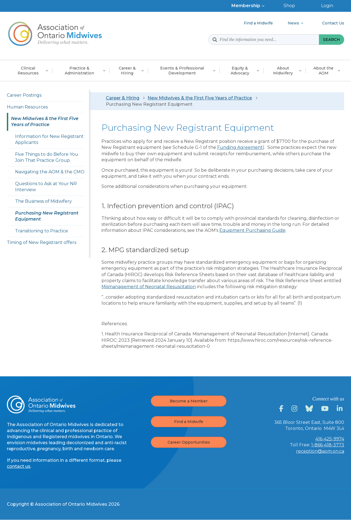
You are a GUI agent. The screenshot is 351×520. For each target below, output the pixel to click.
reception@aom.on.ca (320, 451)
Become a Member (189, 401)
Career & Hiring (122, 98)
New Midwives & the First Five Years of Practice (200, 98)
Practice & (79, 71)
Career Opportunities (189, 442)
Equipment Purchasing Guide (252, 230)
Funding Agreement (240, 147)
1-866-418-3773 (327, 444)
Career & (127, 71)
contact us (18, 466)
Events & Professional (182, 71)
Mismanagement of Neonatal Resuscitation (148, 286)
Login (327, 5)
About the (323, 71)
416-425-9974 (329, 438)
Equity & (240, 71)
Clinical (28, 71)
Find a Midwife (188, 421)
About (283, 71)
